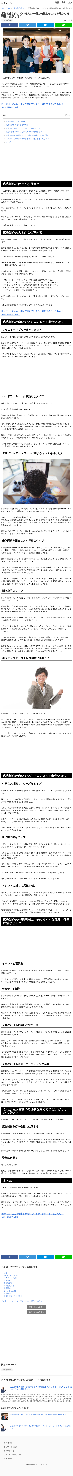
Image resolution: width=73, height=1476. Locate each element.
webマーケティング (11, 1275)
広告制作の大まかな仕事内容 (17, 125)
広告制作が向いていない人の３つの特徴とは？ (24, 132)
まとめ (8, 142)
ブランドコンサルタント (13, 1296)
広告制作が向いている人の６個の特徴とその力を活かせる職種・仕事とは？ (35, 15)
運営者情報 (8, 1443)
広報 (5, 1273)
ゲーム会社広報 (10, 1291)
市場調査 (7, 1280)
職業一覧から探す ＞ (36, 1307)
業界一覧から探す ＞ (36, 1312)
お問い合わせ (9, 1451)
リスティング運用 (11, 1278)
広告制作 (7, 1293)
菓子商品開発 (9, 1286)
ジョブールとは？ (11, 1447)
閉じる (67, 115)
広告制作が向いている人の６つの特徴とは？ (23, 128)
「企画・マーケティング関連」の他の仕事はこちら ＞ (22, 1301)
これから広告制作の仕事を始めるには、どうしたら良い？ (28, 139)
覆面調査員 (8, 1283)
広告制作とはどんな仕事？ (16, 121)
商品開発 (7, 1288)
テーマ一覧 (8, 1459)
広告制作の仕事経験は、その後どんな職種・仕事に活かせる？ (30, 135)
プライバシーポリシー (12, 1455)
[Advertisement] (36, 164)
